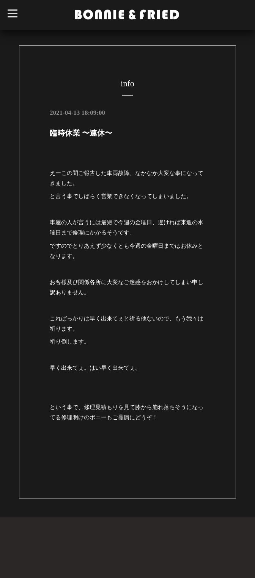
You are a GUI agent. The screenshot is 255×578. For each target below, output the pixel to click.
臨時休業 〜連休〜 (81, 133)
